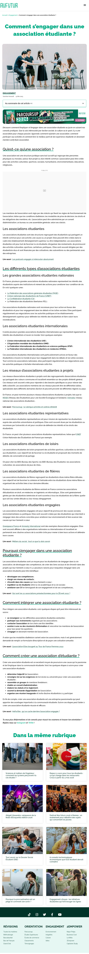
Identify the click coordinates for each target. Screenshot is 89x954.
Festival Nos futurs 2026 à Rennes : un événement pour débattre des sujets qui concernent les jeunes (66, 817)
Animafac (71, 398)
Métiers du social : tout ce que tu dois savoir (31, 541)
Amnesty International (31, 526)
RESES (6, 398)
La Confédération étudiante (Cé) (20, 299)
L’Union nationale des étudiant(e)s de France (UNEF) (29, 296)
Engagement (13, 15)
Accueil (4, 15)
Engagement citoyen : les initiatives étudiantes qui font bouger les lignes (65, 900)
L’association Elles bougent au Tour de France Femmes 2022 (37, 646)
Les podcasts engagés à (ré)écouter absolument (33, 259)
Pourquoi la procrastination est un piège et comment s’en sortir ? (20, 900)
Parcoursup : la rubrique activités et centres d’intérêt (34, 407)
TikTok (31, 723)
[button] (85, 5)
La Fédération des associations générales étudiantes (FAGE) (32, 293)
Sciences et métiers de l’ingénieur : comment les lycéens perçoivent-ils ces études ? (21, 775)
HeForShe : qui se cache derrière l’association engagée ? (36, 711)
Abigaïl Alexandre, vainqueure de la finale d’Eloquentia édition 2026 (21, 816)
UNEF (78, 434)
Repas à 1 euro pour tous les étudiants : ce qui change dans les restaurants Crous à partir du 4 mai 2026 (66, 775)
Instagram (21, 723)
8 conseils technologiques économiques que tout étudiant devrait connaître (66, 859)
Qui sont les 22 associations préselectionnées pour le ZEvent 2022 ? (41, 593)
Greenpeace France (11, 526)
